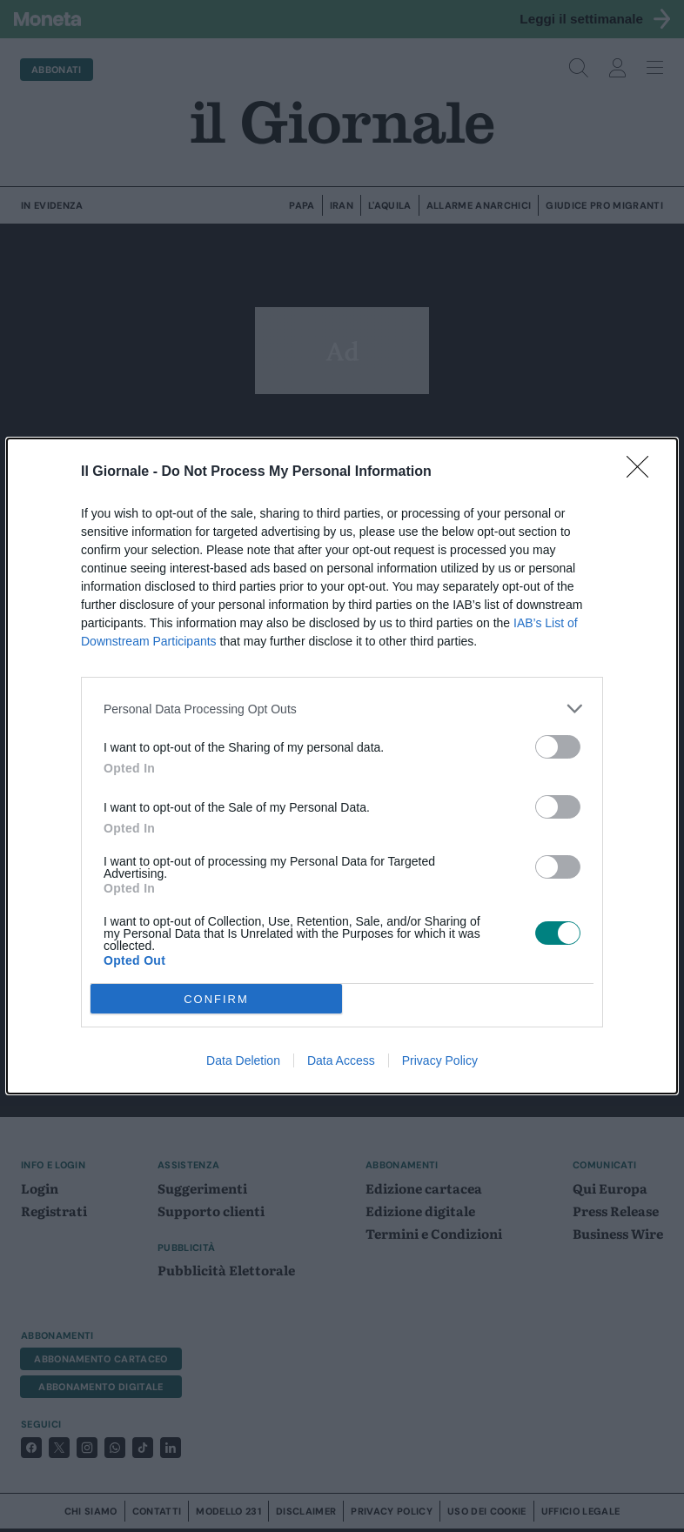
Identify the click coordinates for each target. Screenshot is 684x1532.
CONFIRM (216, 998)
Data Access (341, 1060)
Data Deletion (243, 1060)
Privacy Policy (440, 1060)
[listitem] (342, 708)
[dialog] (342, 766)
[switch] (557, 747)
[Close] (643, 472)
